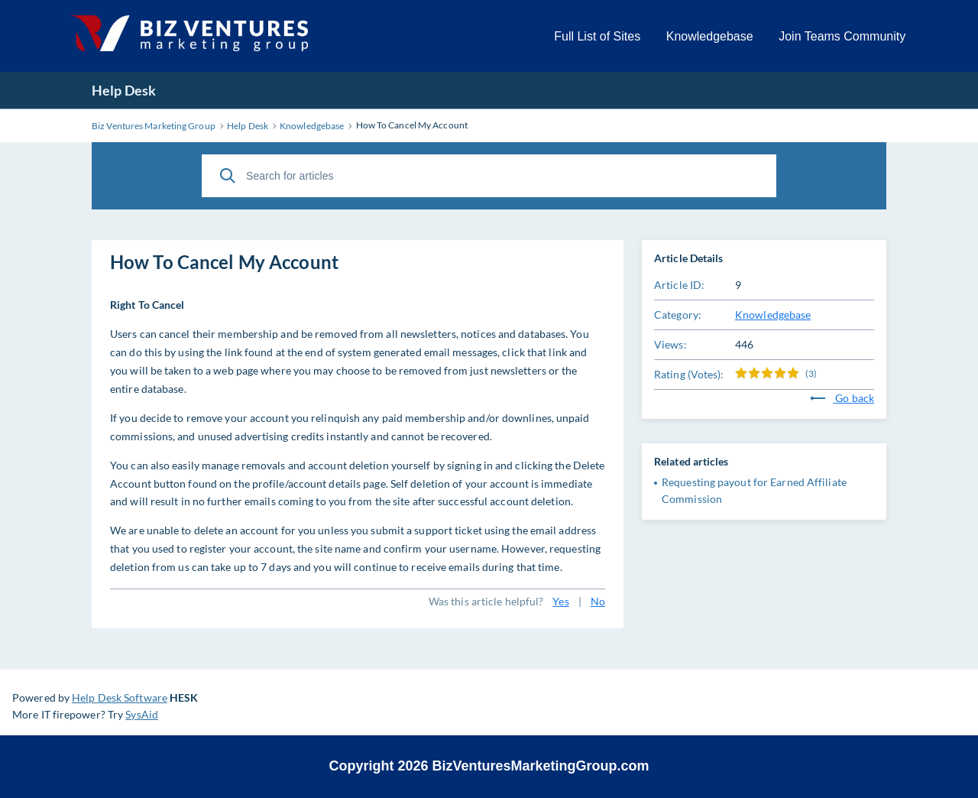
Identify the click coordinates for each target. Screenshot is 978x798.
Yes (560, 601)
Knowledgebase (709, 36)
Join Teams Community (842, 36)
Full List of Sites (597, 36)
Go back (842, 397)
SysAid (141, 714)
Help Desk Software (119, 697)
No (598, 601)
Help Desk (124, 90)
